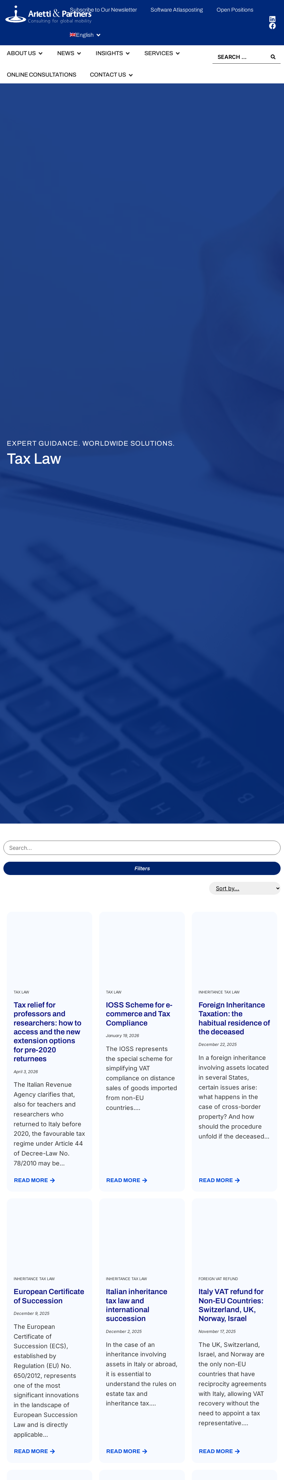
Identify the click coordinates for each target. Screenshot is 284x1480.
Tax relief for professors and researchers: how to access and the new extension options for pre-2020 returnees (47, 1032)
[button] (85, 35)
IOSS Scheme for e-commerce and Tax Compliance (139, 1014)
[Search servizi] (142, 848)
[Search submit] (273, 57)
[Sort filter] (245, 888)
